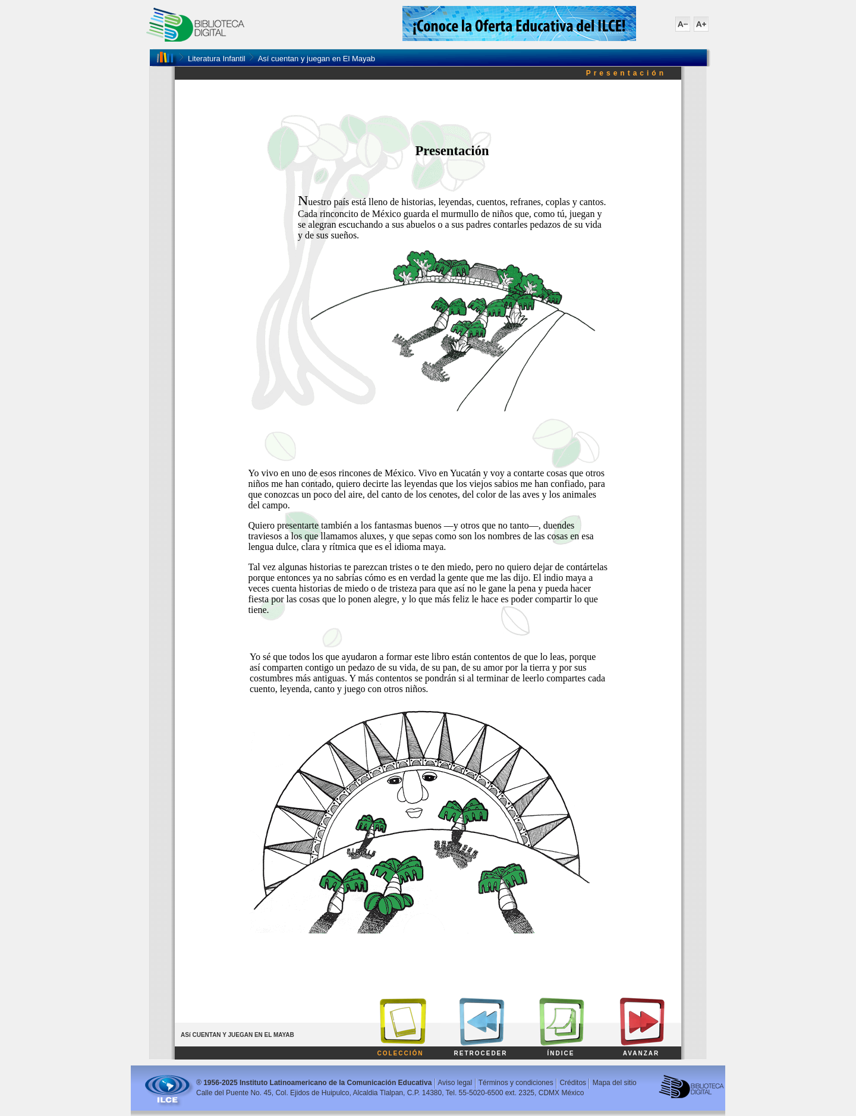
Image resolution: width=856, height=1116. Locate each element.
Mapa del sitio (615, 1083)
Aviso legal (455, 1083)
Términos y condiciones (516, 1083)
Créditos (572, 1083)
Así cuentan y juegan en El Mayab (316, 58)
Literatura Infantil (217, 58)
